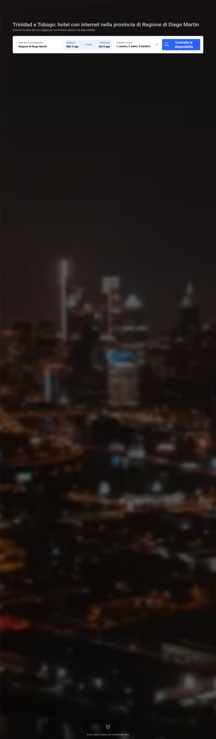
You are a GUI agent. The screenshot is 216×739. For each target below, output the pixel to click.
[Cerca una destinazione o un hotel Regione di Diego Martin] (39, 44)
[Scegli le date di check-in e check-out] (76, 44)
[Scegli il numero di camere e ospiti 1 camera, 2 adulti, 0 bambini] (137, 44)
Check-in (71, 42)
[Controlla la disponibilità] (181, 44)
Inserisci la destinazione (31, 42)
